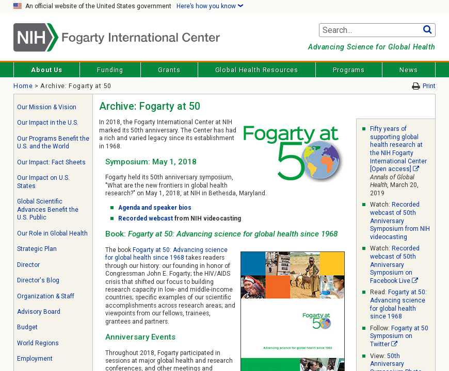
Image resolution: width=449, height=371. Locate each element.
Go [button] (427, 30)
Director (28, 264)
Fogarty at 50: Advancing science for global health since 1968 (166, 253)
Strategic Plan (37, 248)
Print (429, 86)
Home (23, 86)
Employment (35, 358)
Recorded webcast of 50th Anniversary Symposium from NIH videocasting (400, 220)
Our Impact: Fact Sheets (51, 162)
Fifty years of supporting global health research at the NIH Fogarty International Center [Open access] (398, 149)
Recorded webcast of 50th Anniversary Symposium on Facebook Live (395, 264)
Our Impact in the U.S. (47, 122)
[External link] (416, 169)
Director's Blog (38, 280)
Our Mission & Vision (46, 107)
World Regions (38, 343)
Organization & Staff (45, 296)
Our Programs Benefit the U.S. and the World (53, 142)
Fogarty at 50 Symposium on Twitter (399, 336)
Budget (27, 327)
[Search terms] (377, 30)
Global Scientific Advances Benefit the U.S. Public (47, 209)
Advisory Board (38, 311)
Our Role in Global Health (52, 233)
